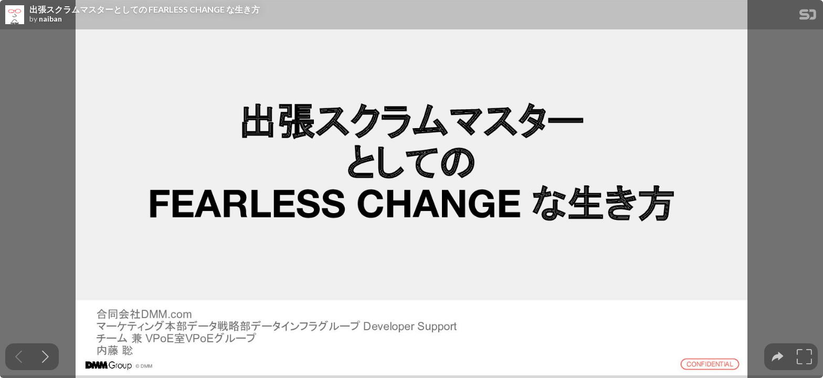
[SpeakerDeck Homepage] (807, 17)
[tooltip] (777, 357)
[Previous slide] (18, 357)
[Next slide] (45, 357)
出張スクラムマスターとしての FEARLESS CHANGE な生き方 (144, 9)
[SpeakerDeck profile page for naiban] (14, 15)
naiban (50, 19)
